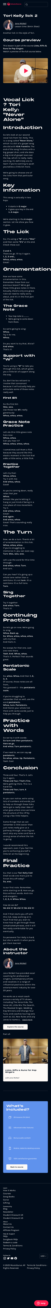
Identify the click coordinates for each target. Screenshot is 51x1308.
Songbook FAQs (10, 1239)
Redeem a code (10, 1242)
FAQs (5, 1236)
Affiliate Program (11, 1230)
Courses (7, 1194)
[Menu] (5, 4)
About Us (7, 1224)
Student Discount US (13, 1218)
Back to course (16, 1167)
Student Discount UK (13, 1215)
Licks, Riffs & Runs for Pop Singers (20, 1071)
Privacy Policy (9, 1249)
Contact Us (8, 1227)
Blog (5, 1209)
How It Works (9, 1190)
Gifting (6, 1203)
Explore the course (15, 1027)
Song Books (8, 1197)
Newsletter (8, 1212)
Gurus (6, 1200)
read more (27, 1019)
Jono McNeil (20, 23)
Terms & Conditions (12, 1246)
